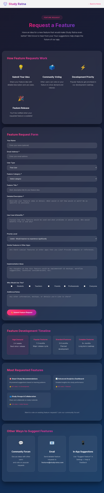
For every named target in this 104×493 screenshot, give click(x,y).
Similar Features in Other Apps (18, 245)
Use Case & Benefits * (15, 215)
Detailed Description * (15, 196)
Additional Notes (13, 292)
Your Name (11, 141)
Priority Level (12, 234)
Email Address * (13, 152)
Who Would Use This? (15, 283)
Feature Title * (12, 185)
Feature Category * (14, 174)
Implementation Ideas (15, 264)
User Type (11, 163)
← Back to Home (94, 4)
